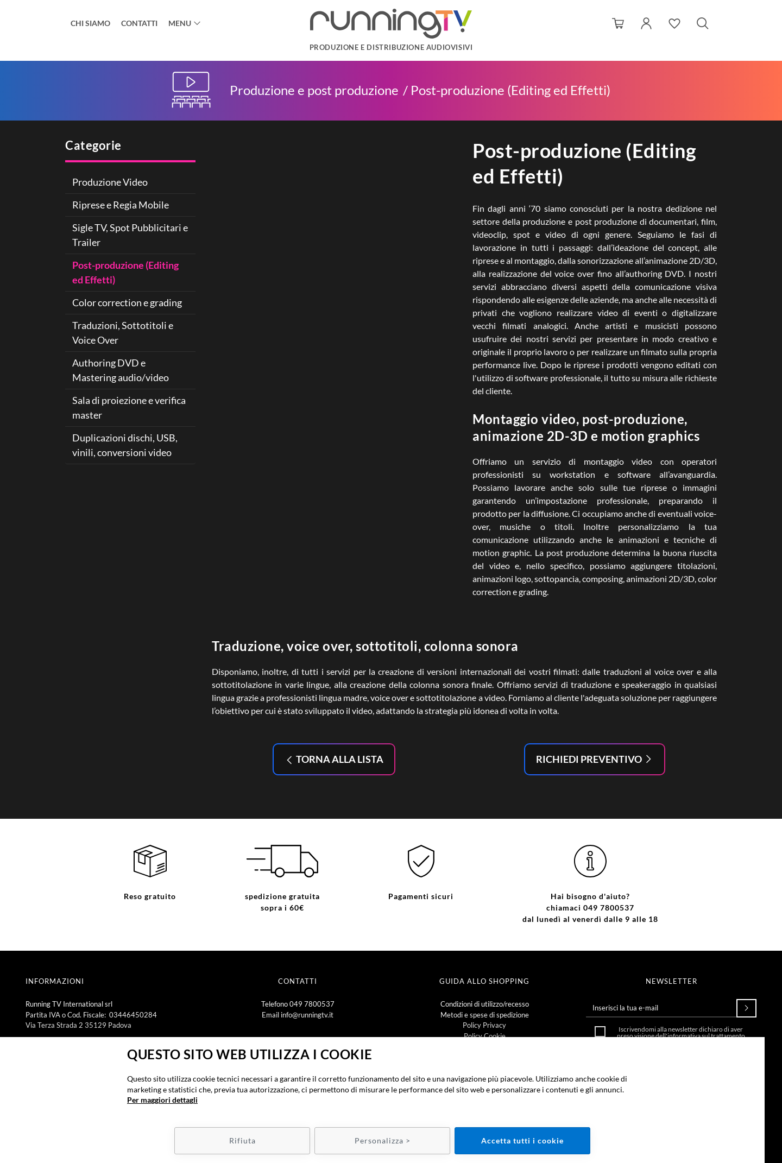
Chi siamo (90, 23)
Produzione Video (110, 182)
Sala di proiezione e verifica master (129, 407)
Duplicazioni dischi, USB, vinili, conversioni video (125, 445)
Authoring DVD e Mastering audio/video (120, 370)
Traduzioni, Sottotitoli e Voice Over (122, 332)
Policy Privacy (484, 1025)
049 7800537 (312, 1004)
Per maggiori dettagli (162, 1099)
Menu (179, 23)
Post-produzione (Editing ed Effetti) (125, 272)
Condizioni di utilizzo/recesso (484, 1004)
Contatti (139, 23)
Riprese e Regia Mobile (120, 205)
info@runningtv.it (307, 1014)
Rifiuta (242, 1140)
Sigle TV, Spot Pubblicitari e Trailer (130, 235)
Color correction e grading (127, 302)
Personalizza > (383, 1140)
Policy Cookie (485, 1036)
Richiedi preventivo (590, 759)
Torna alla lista (338, 759)
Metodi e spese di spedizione (484, 1014)
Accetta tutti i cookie (522, 1140)
